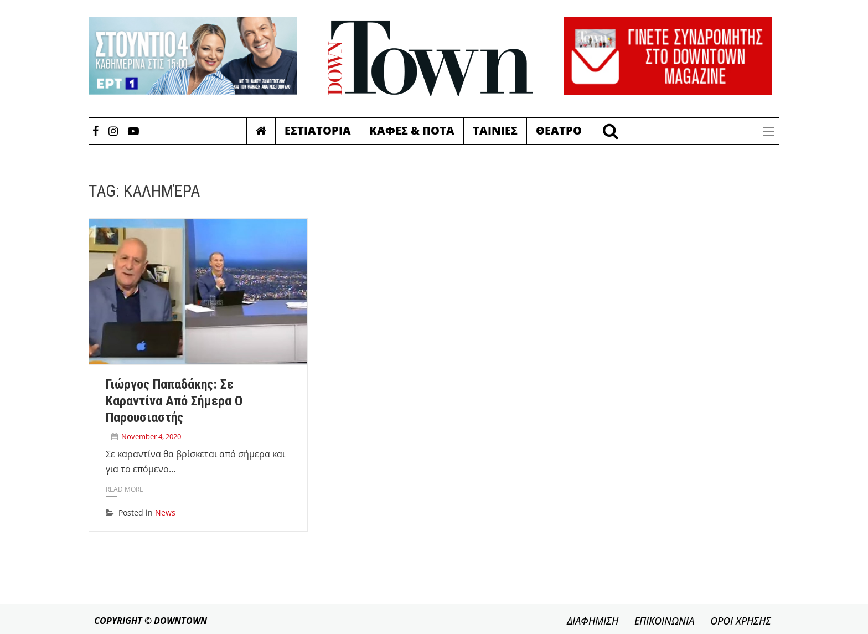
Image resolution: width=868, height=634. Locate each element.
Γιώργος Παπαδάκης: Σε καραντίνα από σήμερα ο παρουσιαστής (174, 401)
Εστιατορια (318, 130)
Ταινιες (495, 130)
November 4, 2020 (151, 436)
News (165, 512)
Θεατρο (559, 130)
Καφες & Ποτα (411, 130)
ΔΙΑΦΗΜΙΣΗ (592, 620)
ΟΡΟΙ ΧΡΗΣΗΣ (740, 620)
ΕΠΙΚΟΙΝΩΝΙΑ (664, 620)
